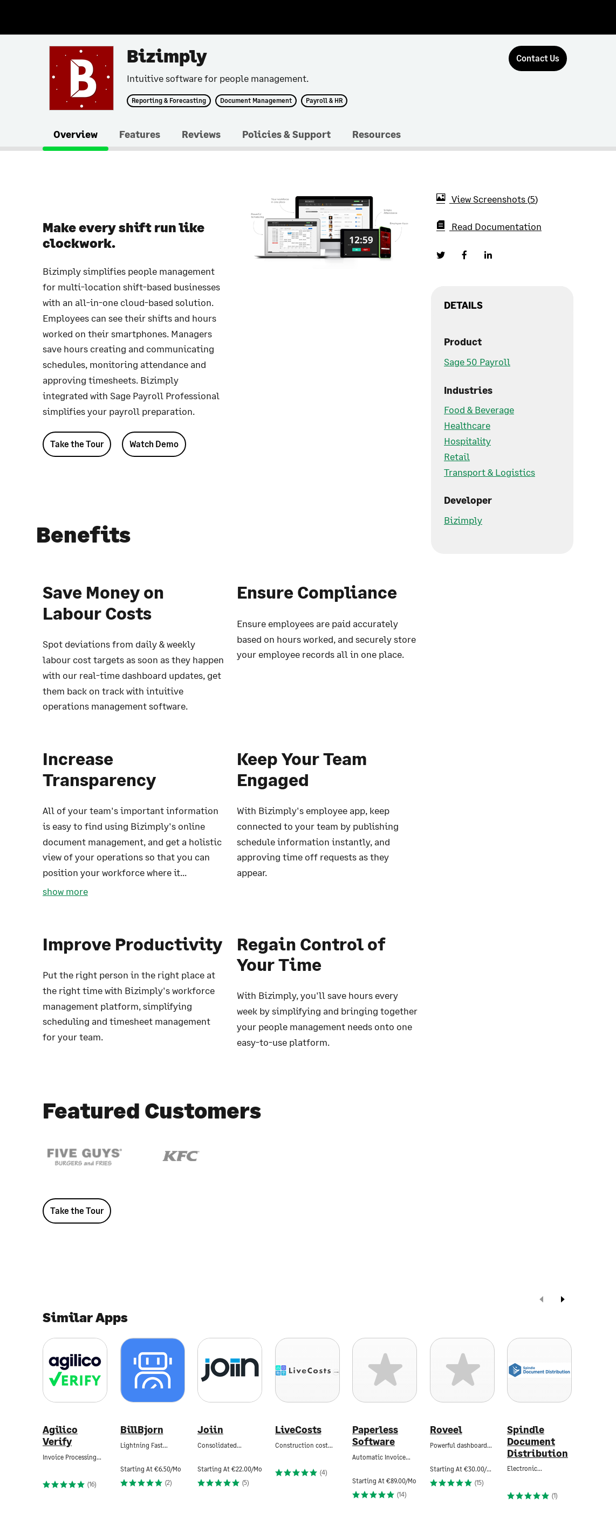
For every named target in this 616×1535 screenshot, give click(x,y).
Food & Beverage (479, 409)
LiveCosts (298, 1429)
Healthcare (467, 425)
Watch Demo (154, 444)
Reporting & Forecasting (169, 101)
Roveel (446, 1429)
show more (65, 891)
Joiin (210, 1429)
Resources (376, 134)
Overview (75, 134)
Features (139, 134)
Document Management (256, 101)
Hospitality (467, 441)
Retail (457, 456)
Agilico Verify (60, 1435)
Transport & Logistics (489, 472)
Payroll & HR (324, 101)
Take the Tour (77, 444)
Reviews (201, 134)
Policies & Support (286, 134)
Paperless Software (375, 1435)
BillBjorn (141, 1429)
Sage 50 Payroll (477, 361)
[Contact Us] (538, 58)
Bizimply (463, 520)
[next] (562, 1300)
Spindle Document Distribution (537, 1441)
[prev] (541, 1300)
